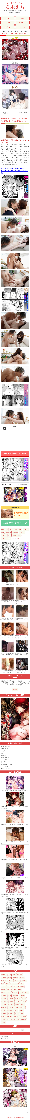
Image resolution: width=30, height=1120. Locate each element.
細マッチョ (4, 529)
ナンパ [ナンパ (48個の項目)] (3, 987)
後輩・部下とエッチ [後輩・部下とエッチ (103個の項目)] (7, 981)
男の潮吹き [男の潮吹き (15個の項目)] (4, 1001)
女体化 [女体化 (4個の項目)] (21, 1010)
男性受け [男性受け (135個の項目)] (15, 978)
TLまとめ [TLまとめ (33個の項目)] (14, 992)
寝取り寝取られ (5, 757)
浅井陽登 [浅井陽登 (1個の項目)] (23, 1019)
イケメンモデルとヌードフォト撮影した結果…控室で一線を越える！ (7, 619)
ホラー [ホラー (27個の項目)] (27, 992)
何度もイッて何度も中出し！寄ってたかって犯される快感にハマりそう (7, 655)
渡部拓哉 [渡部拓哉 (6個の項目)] (3, 1007)
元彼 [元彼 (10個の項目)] (12, 1004)
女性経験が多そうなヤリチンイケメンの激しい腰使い (7, 601)
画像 (2, 532)
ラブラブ (7, 27)
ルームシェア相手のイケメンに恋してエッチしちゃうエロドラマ (7, 584)
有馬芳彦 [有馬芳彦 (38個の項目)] (9, 990)
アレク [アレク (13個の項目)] (24, 1001)
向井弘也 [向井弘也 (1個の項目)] (9, 1019)
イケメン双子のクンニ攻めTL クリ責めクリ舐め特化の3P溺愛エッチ (14, 790)
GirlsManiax (22, 485)
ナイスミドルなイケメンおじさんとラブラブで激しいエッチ (21, 583)
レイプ (2, 751)
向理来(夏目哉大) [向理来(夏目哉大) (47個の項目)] (19, 987)
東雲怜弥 (8, 532)
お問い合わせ (4, 1036)
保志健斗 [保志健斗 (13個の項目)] (17, 1001)
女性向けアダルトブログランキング (15, 523)
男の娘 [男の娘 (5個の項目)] (3, 1010)
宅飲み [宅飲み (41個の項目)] (3, 990)
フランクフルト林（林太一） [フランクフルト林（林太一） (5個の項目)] (16, 1007)
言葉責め (15, 532)
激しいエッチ (13, 529)
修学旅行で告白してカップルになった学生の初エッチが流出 (21, 654)
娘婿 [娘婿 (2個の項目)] (22, 1013)
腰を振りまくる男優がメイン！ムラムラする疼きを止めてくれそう (21, 602)
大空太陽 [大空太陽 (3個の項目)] (10, 1013)
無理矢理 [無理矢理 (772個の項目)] (19, 975)
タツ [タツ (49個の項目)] (22, 984)
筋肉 (9, 535)
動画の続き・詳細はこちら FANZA (15, 453)
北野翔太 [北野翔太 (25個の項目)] (15, 995)
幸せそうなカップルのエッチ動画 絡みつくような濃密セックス (7, 636)
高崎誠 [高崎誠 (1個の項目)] (3, 1022)
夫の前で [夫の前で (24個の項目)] (22, 995)
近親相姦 (3, 755)
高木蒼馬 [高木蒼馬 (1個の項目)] (16, 1019)
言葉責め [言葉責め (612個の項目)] (3, 978)
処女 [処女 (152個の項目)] (9, 978)
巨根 (20, 529)
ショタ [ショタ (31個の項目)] (21, 992)
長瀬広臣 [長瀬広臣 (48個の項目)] (9, 987)
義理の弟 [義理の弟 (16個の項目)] (17, 998)
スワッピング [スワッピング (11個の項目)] (5, 1004)
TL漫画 (22, 18)
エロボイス (22, 23)
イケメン (22, 27)
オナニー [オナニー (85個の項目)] (24, 981)
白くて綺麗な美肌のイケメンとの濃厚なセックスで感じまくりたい (21, 619)
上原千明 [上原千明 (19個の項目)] (10, 998)
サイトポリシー (5, 1038)
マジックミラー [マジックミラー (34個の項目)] (5, 992)
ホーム (7, 18)
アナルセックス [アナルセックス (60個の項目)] (14, 984)
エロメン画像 (4, 766)
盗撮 (2, 753)
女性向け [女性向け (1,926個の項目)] (3, 975)
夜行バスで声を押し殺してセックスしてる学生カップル (21, 671)
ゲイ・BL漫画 (5, 760)
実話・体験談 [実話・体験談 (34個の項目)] (18, 990)
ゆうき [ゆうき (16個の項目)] (24, 998)
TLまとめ (7, 23)
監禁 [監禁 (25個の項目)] (9, 995)
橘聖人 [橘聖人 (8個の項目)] (23, 1004)
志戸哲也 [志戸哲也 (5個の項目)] (9, 1010)
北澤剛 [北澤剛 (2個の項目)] (3, 1016)
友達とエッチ (16, 535)
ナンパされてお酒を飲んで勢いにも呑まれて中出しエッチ (7, 671)
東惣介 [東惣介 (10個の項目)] (17, 1004)
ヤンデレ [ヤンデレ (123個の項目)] (22, 978)
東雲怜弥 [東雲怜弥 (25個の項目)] (3, 995)
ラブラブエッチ (5, 538)
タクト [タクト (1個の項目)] (3, 1019)
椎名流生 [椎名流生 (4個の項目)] (3, 1013)
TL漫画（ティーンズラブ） (8, 764)
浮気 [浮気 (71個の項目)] (2, 984)
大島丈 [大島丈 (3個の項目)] (17, 1013)
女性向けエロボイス (6, 768)
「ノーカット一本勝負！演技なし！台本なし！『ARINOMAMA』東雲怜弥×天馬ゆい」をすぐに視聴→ (14, 171)
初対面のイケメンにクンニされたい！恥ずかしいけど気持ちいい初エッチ (21, 637)
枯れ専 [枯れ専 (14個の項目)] (11, 1001)
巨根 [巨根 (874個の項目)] (14, 975)
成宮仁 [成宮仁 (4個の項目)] (16, 1010)
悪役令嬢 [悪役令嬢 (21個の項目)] (3, 998)
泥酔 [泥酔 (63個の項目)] (7, 984)
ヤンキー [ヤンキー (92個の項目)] (17, 981)
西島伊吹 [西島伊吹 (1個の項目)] (9, 1016)
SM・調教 (3, 762)
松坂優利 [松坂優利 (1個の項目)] (23, 1016)
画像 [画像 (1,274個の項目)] (9, 975)
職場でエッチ (4, 749)
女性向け (25, 529)
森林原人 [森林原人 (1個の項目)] (16, 1016)
